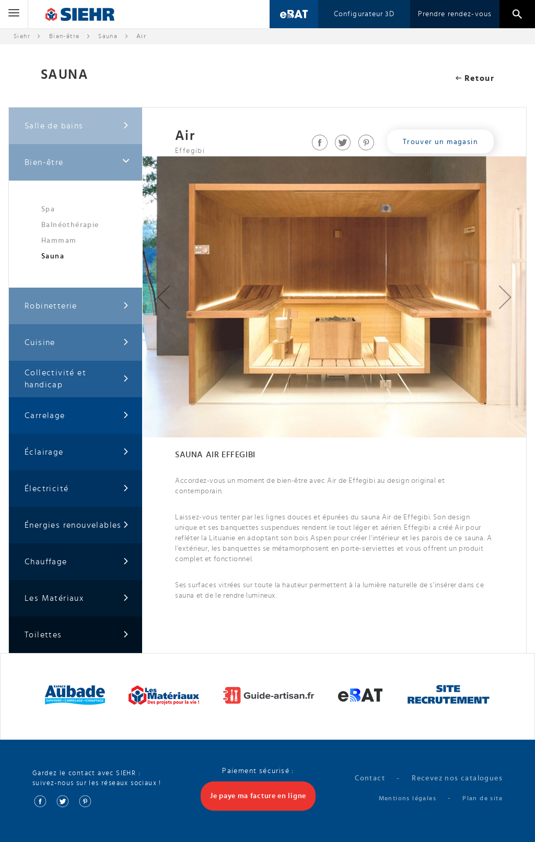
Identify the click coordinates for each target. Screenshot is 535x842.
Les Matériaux (77, 598)
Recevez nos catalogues (457, 778)
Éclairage (77, 452)
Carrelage (77, 416)
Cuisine (77, 343)
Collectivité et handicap (77, 379)
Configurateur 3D (364, 14)
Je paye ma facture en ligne (258, 796)
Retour (475, 78)
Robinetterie (77, 306)
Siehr (22, 36)
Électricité (77, 489)
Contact (370, 778)
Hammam (58, 240)
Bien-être (64, 36)
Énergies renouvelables (77, 525)
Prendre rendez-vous (455, 14)
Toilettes (77, 635)
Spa (48, 209)
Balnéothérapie (70, 225)
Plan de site (482, 798)
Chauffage (77, 562)
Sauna (108, 36)
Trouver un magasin (440, 142)
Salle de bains (77, 126)
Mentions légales (407, 798)
